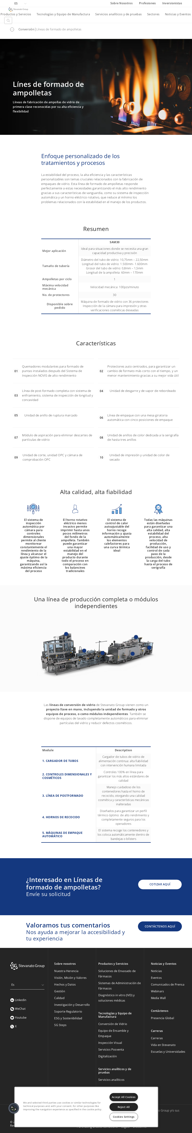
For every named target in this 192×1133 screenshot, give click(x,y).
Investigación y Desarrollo (72, 1005)
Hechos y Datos (65, 984)
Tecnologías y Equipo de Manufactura (63, 14)
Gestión (59, 991)
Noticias (156, 971)
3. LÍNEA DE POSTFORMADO (62, 796)
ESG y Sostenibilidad (68, 1018)
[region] (86, 1107)
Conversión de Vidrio (112, 1024)
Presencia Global (162, 1018)
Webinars (157, 991)
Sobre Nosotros (122, 3)
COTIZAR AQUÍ (160, 884)
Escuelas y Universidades (168, 1052)
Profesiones (148, 3)
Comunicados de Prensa (167, 984)
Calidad (59, 998)
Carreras (157, 1038)
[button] (13, 1108)
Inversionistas (172, 3)
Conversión (26, 29)
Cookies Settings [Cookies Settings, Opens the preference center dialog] (124, 1116)
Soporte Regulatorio (68, 1011)
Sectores (153, 14)
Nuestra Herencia (66, 971)
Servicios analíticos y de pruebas (118, 14)
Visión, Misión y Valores (70, 978)
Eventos (156, 978)
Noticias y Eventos (178, 14)
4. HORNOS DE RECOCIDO (61, 817)
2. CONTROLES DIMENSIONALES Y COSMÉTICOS (67, 776)
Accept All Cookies (124, 1097)
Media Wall (158, 998)
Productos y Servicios (16, 14)
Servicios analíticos (111, 1080)
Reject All (124, 1107)
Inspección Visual (110, 1043)
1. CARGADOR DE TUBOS (60, 761)
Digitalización (107, 1056)
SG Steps (60, 1025)
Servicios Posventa (111, 1049)
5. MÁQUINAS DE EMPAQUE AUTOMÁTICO (62, 834)
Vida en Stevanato (163, 1045)
